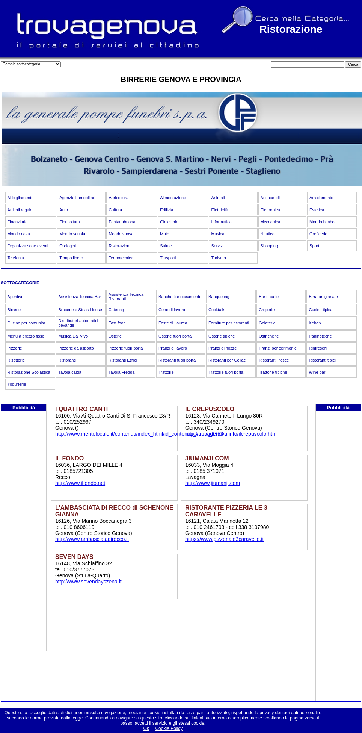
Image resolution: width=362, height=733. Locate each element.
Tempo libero (71, 258)
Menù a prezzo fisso (26, 336)
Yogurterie (17, 384)
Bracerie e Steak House (80, 309)
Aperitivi (15, 296)
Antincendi (270, 197)
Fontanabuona (122, 222)
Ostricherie (269, 336)
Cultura (115, 209)
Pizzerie (15, 348)
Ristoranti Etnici (123, 360)
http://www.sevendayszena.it (88, 582)
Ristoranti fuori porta (177, 360)
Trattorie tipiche (273, 372)
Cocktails (216, 309)
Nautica (268, 234)
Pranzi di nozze (222, 348)
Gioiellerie (169, 222)
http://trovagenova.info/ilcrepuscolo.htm (231, 434)
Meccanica (271, 222)
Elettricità (219, 209)
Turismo (218, 258)
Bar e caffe (269, 296)
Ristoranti (66, 360)
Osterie (115, 336)
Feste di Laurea (172, 323)
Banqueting (218, 296)
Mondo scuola (72, 234)
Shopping (269, 246)
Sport (314, 246)
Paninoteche (320, 336)
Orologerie (68, 246)
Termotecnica (121, 258)
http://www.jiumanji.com (212, 483)
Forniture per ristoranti (228, 323)
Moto (164, 234)
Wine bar (317, 372)
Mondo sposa (121, 234)
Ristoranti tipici (322, 360)
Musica (217, 234)
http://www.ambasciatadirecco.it (92, 539)
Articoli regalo (20, 209)
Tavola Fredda (122, 372)
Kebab (315, 323)
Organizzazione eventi (28, 246)
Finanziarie (18, 222)
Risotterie (16, 360)
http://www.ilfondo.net (80, 483)
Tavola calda (69, 372)
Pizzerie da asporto (76, 348)
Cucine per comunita (26, 323)
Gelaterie (267, 323)
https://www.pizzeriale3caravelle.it (224, 539)
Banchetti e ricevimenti (179, 296)
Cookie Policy (169, 728)
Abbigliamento (21, 197)
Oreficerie (318, 234)
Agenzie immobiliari (77, 197)
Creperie (267, 309)
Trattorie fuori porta (225, 372)
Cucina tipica (320, 309)
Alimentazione (173, 197)
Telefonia (16, 258)
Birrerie (14, 309)
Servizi (217, 246)
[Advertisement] (23, 538)
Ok (146, 728)
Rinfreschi (318, 348)
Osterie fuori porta (175, 336)
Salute (166, 246)
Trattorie (166, 372)
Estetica (316, 209)
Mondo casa (19, 234)
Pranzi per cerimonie (278, 348)
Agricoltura (118, 197)
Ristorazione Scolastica (29, 372)
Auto (63, 209)
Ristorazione (120, 246)
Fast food (117, 323)
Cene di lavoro (171, 309)
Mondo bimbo (322, 222)
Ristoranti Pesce (274, 360)
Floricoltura (69, 222)
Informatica (221, 222)
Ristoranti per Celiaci (227, 360)
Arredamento (321, 197)
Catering (116, 309)
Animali (218, 197)
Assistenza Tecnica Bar (79, 296)
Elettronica (270, 209)
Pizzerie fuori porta (126, 348)
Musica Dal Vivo (73, 336)
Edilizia (166, 209)
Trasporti (168, 258)
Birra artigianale (323, 296)
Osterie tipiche (221, 336)
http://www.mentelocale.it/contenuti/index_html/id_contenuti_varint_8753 (139, 434)
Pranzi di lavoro (172, 348)
